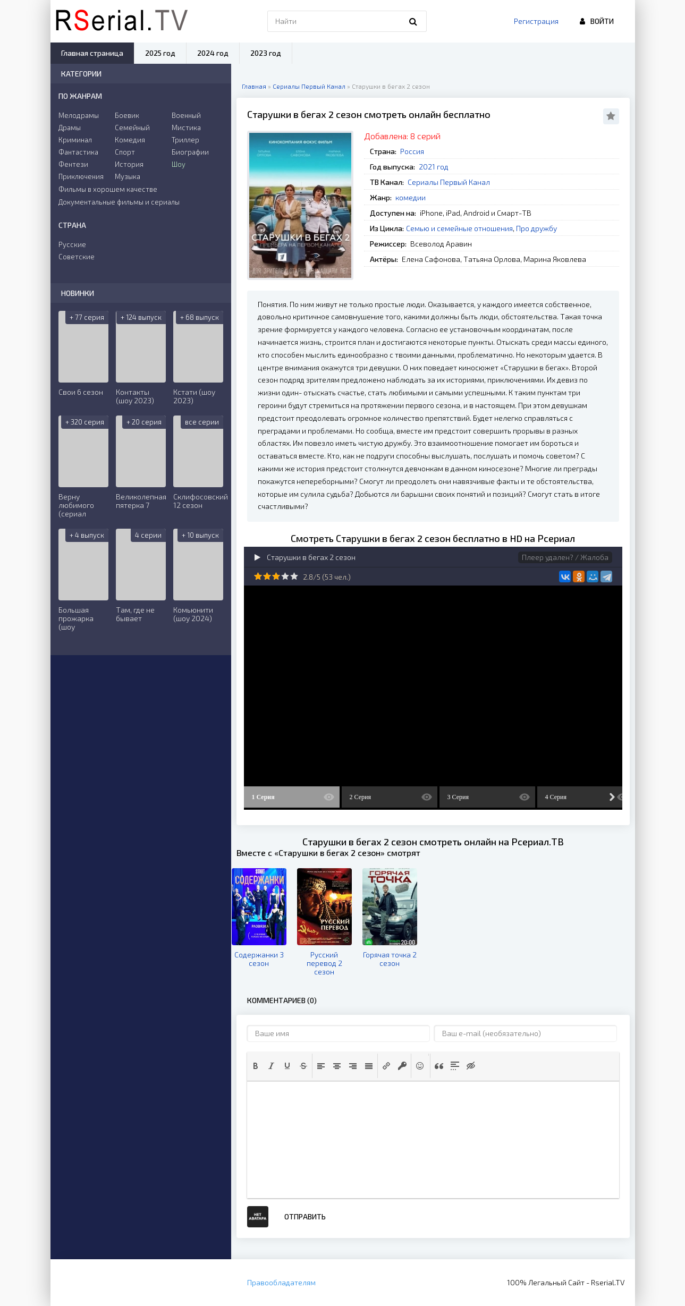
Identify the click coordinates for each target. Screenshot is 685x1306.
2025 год (160, 52)
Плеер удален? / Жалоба (565, 557)
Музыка (127, 176)
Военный (186, 115)
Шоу (178, 164)
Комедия (130, 139)
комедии (410, 197)
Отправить (305, 1216)
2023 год (265, 52)
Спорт (125, 152)
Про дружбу (536, 228)
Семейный (132, 127)
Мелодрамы (78, 115)
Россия (412, 151)
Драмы (69, 127)
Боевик (127, 115)
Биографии (190, 152)
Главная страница (92, 52)
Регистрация (536, 21)
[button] (255, 1066)
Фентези (73, 164)
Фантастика (78, 152)
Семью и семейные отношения (459, 228)
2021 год (434, 166)
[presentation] (256, 1065)
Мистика (186, 127)
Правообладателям (281, 1282)
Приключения (81, 176)
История (129, 164)
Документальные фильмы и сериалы (119, 202)
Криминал (75, 139)
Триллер (185, 139)
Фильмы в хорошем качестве (107, 189)
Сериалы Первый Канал (449, 181)
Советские (76, 256)
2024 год (213, 52)
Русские (72, 244)
